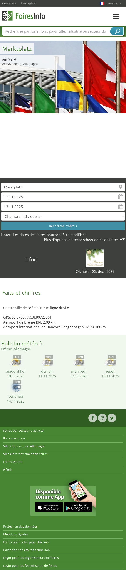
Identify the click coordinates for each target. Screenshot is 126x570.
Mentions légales (15, 534)
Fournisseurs (12, 462)
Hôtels (7, 470)
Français (114, 3)
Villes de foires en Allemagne (24, 446)
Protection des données (20, 526)
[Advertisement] (63, 146)
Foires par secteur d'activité (23, 430)
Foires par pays (14, 438)
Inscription (29, 3)
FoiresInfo (24, 16)
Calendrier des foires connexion (26, 550)
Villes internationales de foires (25, 454)
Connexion (10, 3)
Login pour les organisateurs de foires (31, 558)
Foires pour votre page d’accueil (26, 542)
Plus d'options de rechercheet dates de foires (81, 239)
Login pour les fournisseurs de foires (30, 565)
